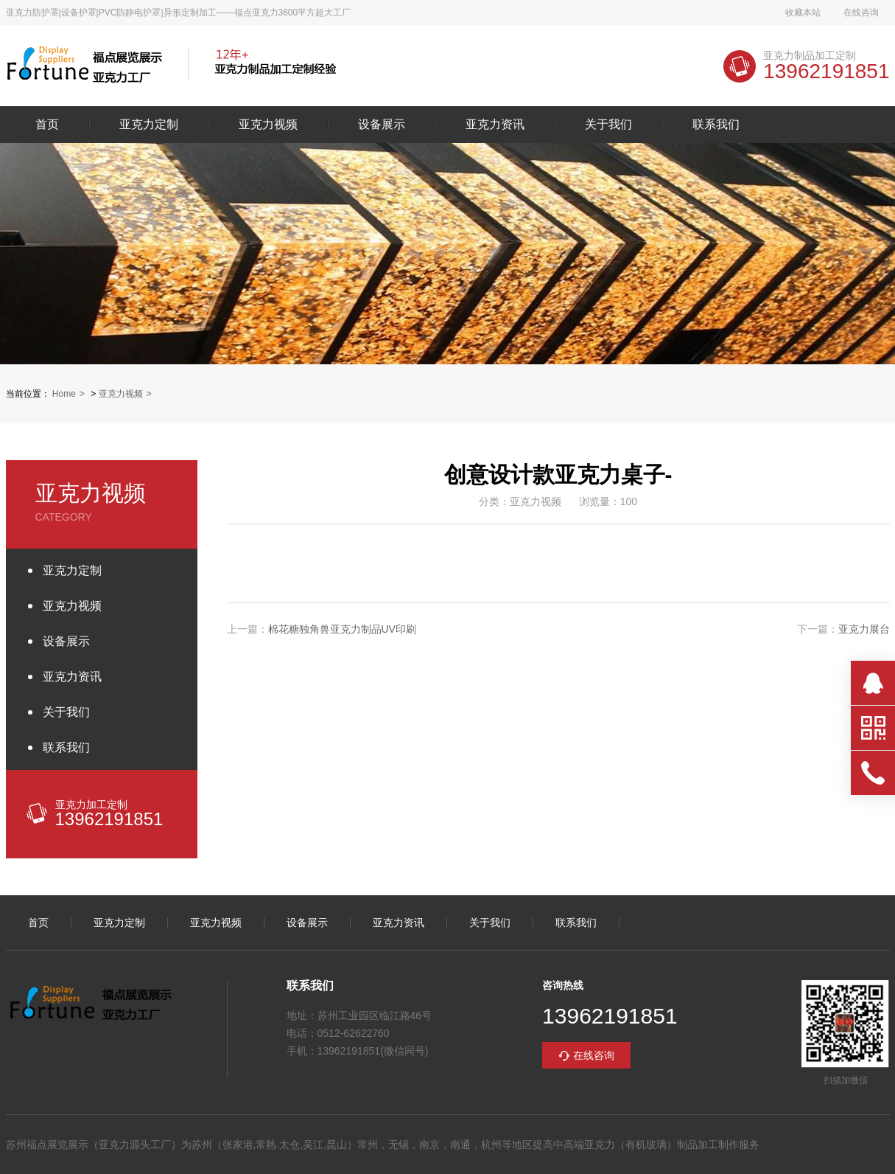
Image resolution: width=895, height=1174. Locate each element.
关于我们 (608, 125)
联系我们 (716, 125)
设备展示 (381, 125)
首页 (47, 125)
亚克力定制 (148, 125)
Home (64, 394)
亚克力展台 (864, 629)
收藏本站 (803, 12)
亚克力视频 (268, 125)
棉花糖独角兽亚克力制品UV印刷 (342, 629)
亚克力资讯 (495, 125)
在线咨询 (861, 12)
